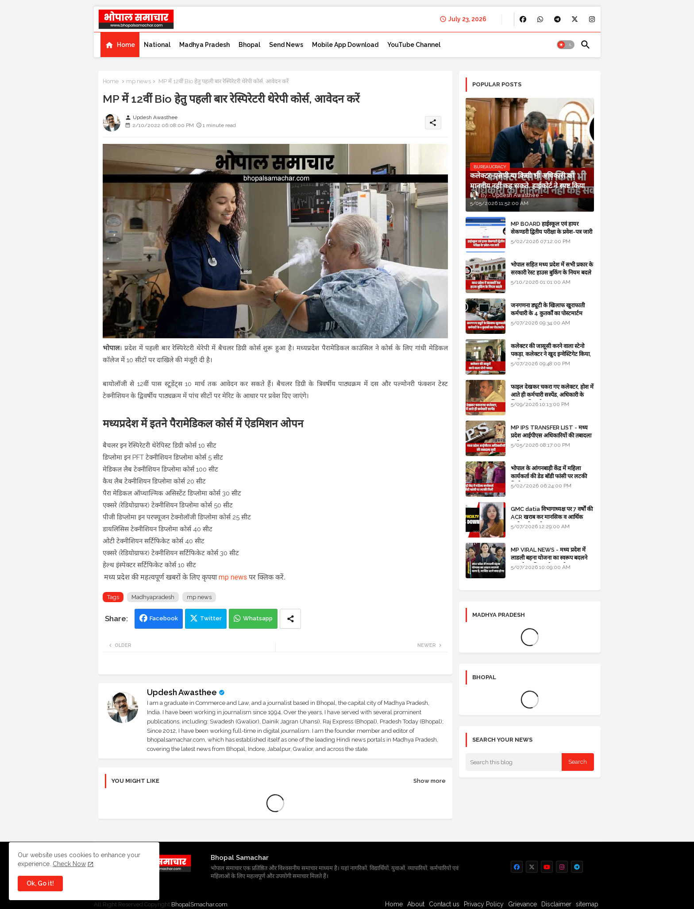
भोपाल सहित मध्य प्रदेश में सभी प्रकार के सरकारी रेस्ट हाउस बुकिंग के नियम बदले (552, 268)
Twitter (211, 618)
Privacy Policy (484, 904)
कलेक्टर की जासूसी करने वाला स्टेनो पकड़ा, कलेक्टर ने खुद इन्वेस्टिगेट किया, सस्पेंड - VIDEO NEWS (551, 354)
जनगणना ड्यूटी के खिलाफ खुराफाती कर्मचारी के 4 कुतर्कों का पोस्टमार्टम (548, 309)
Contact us (444, 904)
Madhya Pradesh (204, 44)
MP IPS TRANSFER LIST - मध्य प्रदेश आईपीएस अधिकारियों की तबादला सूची (551, 435)
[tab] (119, 44)
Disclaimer (556, 904)
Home (126, 44)
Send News (286, 44)
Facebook (164, 618)
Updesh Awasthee (182, 692)
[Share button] (290, 619)
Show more (429, 780)
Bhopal (249, 44)
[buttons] (522, 19)
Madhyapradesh (152, 597)
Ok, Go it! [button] (40, 883)
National (157, 44)
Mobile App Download (345, 44)
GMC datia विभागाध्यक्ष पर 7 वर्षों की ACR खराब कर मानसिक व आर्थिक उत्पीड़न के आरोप (552, 517)
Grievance (522, 904)
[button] (565, 44)
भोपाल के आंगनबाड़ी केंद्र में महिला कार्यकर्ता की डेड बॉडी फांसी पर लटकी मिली (549, 476)
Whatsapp (258, 618)
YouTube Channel (413, 44)
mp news (138, 81)
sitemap (587, 904)
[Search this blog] (514, 762)
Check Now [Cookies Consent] (69, 863)
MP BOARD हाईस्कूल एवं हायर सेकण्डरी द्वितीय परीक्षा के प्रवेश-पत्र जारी (551, 227)
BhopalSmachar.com (199, 904)
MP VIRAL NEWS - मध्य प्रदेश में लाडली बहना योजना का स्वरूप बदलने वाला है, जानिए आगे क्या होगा (549, 557)
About (415, 904)
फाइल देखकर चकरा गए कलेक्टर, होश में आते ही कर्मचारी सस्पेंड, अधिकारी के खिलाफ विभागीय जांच (552, 394)
